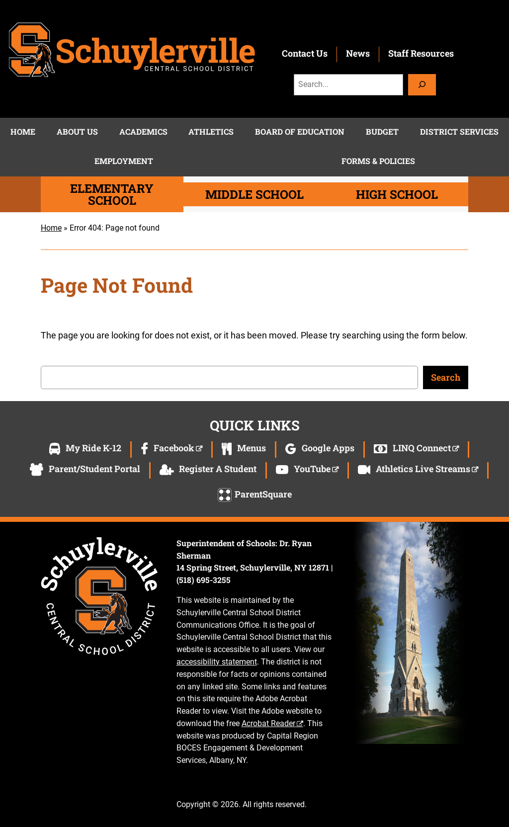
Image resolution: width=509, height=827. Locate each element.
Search (445, 377)
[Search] (422, 84)
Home (51, 228)
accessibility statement (216, 661)
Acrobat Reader (268, 723)
